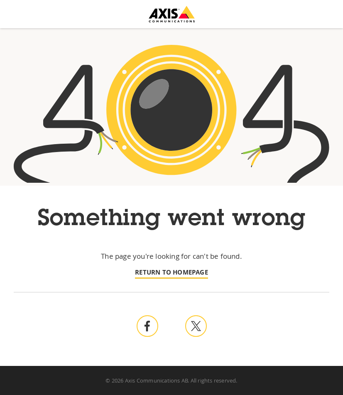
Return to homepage (171, 272)
